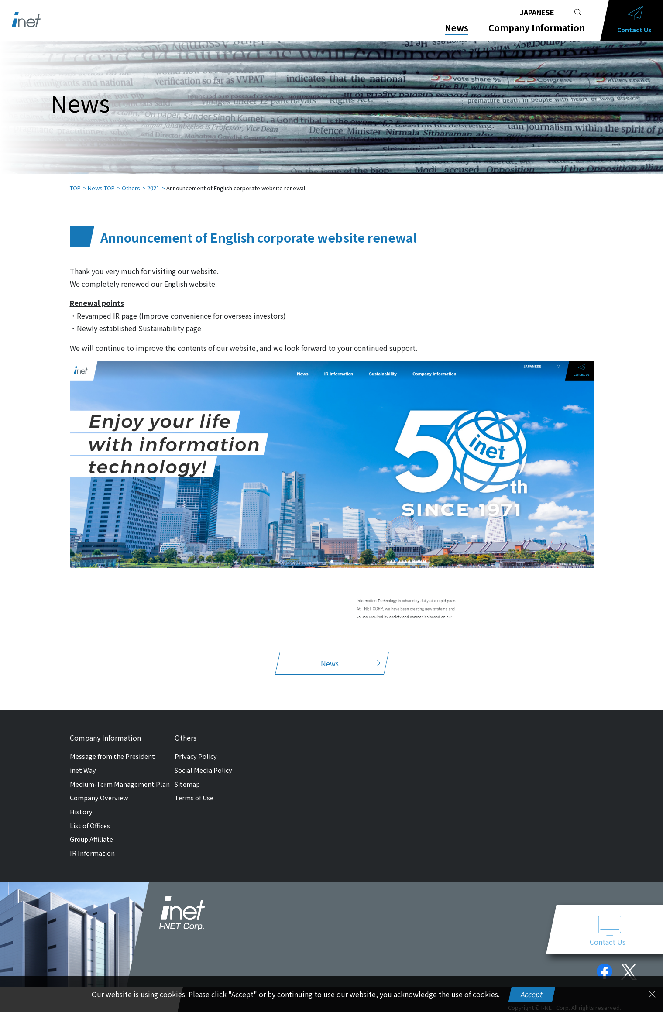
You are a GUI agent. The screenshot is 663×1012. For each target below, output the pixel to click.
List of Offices (90, 816)
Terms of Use (194, 788)
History (81, 802)
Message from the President (112, 747)
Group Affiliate (91, 830)
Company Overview (99, 788)
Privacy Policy (196, 747)
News (456, 27)
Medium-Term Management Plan (120, 775)
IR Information (92, 844)
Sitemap (187, 775)
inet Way (83, 761)
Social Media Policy (203, 761)
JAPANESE (537, 12)
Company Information (536, 27)
